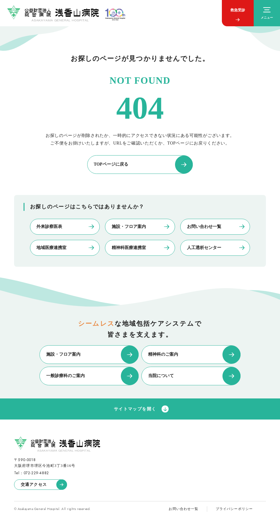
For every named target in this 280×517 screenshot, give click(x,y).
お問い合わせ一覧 (183, 509)
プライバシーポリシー (234, 509)
